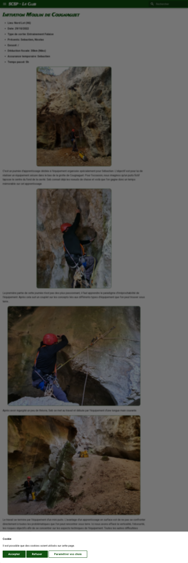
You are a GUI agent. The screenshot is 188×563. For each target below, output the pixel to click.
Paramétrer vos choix (68, 554)
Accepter (14, 554)
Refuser (37, 554)
